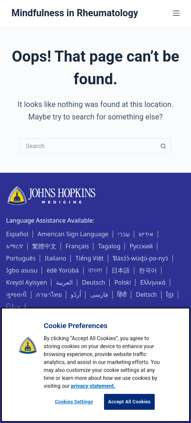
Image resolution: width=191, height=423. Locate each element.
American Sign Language (72, 234)
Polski (122, 282)
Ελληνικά (152, 282)
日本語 (121, 270)
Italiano (55, 258)
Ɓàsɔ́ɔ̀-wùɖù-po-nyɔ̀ (140, 258)
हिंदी (122, 294)
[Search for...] (88, 145)
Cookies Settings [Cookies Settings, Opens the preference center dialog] (74, 401)
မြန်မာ (13, 307)
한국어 (148, 270)
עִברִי (124, 234)
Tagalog (109, 246)
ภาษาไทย (49, 294)
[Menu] (176, 13)
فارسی (99, 294)
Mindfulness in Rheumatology (74, 13)
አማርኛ (14, 246)
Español (17, 234)
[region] (95, 365)
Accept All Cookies (129, 401)
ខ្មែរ (170, 294)
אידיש (146, 234)
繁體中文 (44, 246)
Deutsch (94, 282)
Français (77, 246)
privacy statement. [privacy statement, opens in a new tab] (93, 386)
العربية (64, 282)
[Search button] (163, 145)
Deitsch (146, 294)
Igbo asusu (21, 270)
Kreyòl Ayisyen (26, 282)
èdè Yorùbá (63, 270)
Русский (141, 246)
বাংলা (95, 270)
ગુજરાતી (16, 294)
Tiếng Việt (89, 258)
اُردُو (76, 294)
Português (21, 258)
